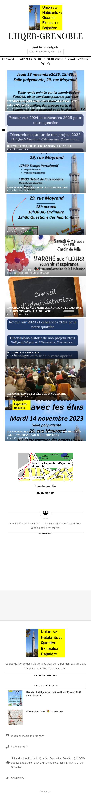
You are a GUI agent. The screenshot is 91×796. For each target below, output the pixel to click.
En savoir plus (45, 493)
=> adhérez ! (46, 533)
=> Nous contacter (45, 675)
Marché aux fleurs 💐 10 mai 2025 (44, 711)
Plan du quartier (45, 486)
